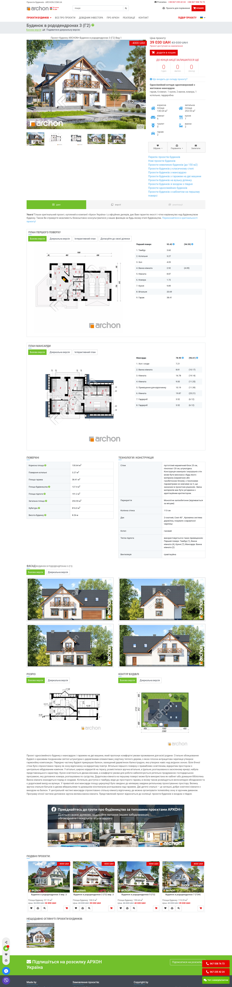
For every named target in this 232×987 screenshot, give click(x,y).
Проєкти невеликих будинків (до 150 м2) (173, 164)
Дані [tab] (56, 204)
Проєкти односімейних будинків (167, 187)
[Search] (101, 8)
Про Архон (113, 17)
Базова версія (33, 29)
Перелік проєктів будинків (164, 157)
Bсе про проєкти (65, 17)
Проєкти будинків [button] (39, 17)
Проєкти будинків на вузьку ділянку (170, 180)
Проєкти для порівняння (176, 8)
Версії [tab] (116, 204)
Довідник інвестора (91, 17)
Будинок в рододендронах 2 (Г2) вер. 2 (94, 894)
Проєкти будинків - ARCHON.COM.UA (44, 2)
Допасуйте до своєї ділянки (115, 238)
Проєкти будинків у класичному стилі (171, 168)
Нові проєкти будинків (161, 160)
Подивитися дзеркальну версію (63, 29)
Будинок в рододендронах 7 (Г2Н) (183, 894)
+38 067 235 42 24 (177, 2)
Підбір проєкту (187, 17)
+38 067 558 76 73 (196, 2)
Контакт (144, 17)
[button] (6, 942)
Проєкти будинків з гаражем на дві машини (174, 176)
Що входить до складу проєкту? (168, 79)
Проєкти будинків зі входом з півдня (170, 184)
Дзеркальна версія (60, 238)
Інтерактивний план (85, 238)
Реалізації (129, 17)
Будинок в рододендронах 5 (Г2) (138, 894)
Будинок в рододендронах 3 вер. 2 (49, 894)
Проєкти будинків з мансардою (167, 172)
